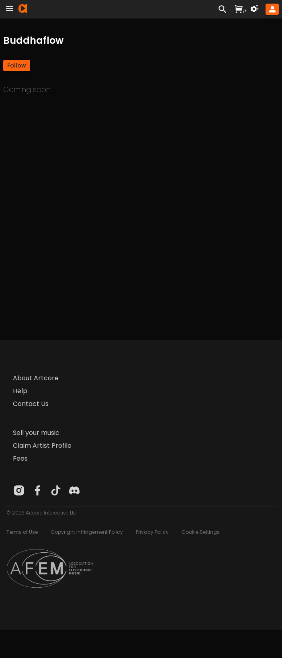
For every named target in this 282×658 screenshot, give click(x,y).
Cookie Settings (201, 532)
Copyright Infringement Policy (87, 532)
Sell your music (36, 432)
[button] (16, 65)
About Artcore (36, 378)
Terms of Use (22, 532)
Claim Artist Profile (42, 445)
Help (20, 391)
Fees (20, 458)
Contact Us (31, 403)
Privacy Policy (152, 532)
